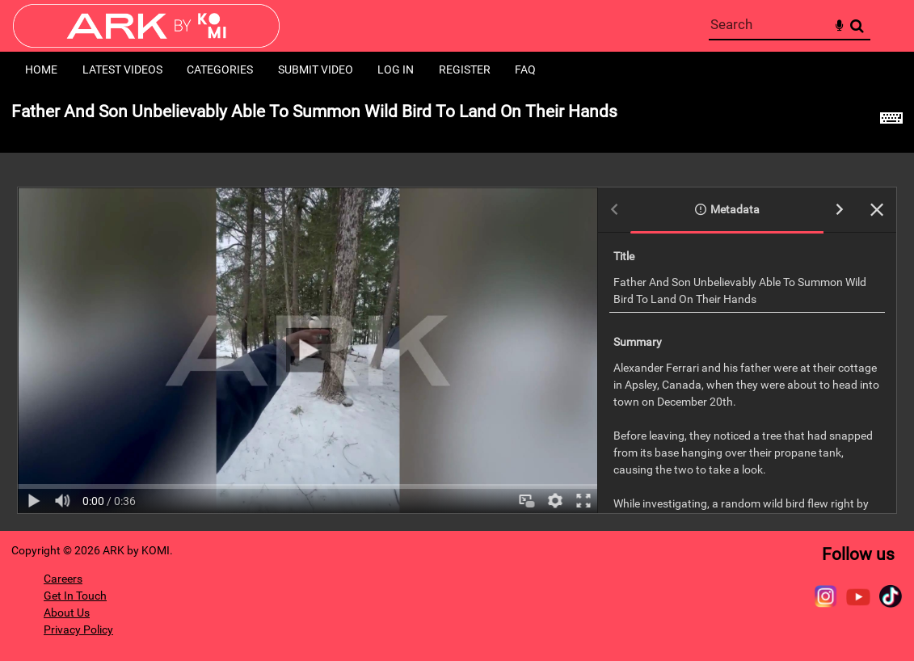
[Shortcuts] (891, 120)
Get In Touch (75, 595)
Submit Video (315, 69)
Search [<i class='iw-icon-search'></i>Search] (857, 25)
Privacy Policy (78, 629)
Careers (63, 578)
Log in (395, 69)
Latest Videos (122, 69)
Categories (220, 69)
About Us (67, 612)
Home (41, 69)
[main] (457, 309)
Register (465, 69)
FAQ (525, 69)
